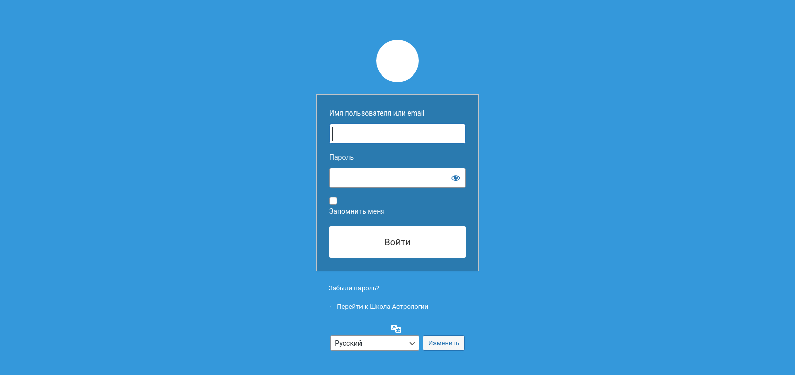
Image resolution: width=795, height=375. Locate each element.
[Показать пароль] (456, 178)
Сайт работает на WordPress (397, 61)
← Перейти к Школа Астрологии (378, 306)
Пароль (341, 157)
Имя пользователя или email (377, 113)
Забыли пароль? (354, 288)
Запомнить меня (357, 211)
